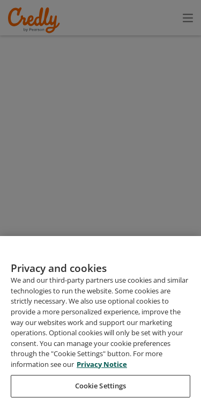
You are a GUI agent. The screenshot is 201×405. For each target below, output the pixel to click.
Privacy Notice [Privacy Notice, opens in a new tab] (101, 385)
